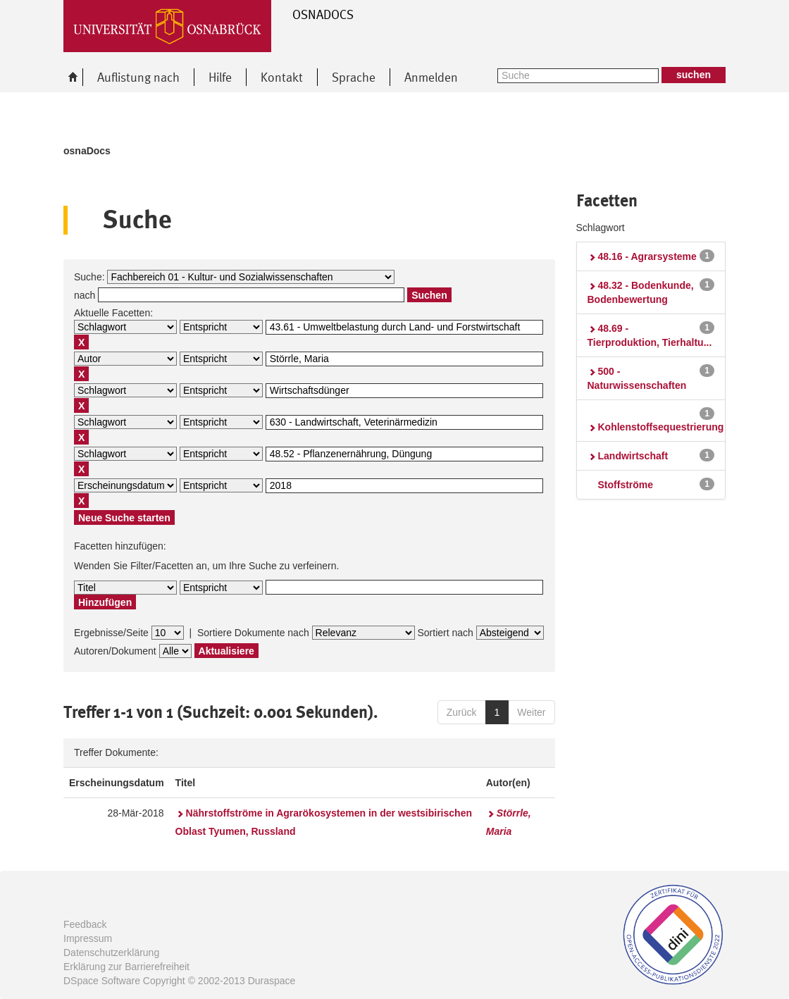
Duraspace (272, 980)
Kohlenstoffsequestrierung (661, 427)
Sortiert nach (445, 632)
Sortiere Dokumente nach (253, 632)
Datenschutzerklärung (111, 952)
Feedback (84, 924)
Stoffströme (626, 484)
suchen (693, 74)
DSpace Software (101, 980)
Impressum (87, 938)
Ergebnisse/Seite (111, 632)
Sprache (353, 77)
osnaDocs (87, 150)
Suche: (89, 277)
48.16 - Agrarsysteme (647, 256)
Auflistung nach (138, 77)
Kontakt (282, 77)
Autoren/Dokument (115, 651)
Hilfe (220, 77)
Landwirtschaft (633, 455)
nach (84, 295)
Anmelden (431, 77)
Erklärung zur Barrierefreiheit (126, 966)
